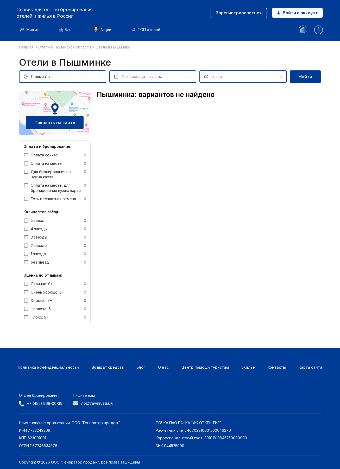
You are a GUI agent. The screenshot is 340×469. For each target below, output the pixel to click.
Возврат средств (108, 367)
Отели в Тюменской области (65, 47)
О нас (163, 367)
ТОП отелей (148, 29)
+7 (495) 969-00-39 (40, 403)
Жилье (32, 29)
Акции (105, 29)
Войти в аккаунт (295, 12)
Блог (68, 29)
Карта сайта (310, 367)
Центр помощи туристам (205, 367)
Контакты (277, 367)
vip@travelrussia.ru (93, 403)
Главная (27, 47)
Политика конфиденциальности (48, 367)
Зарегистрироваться (237, 12)
